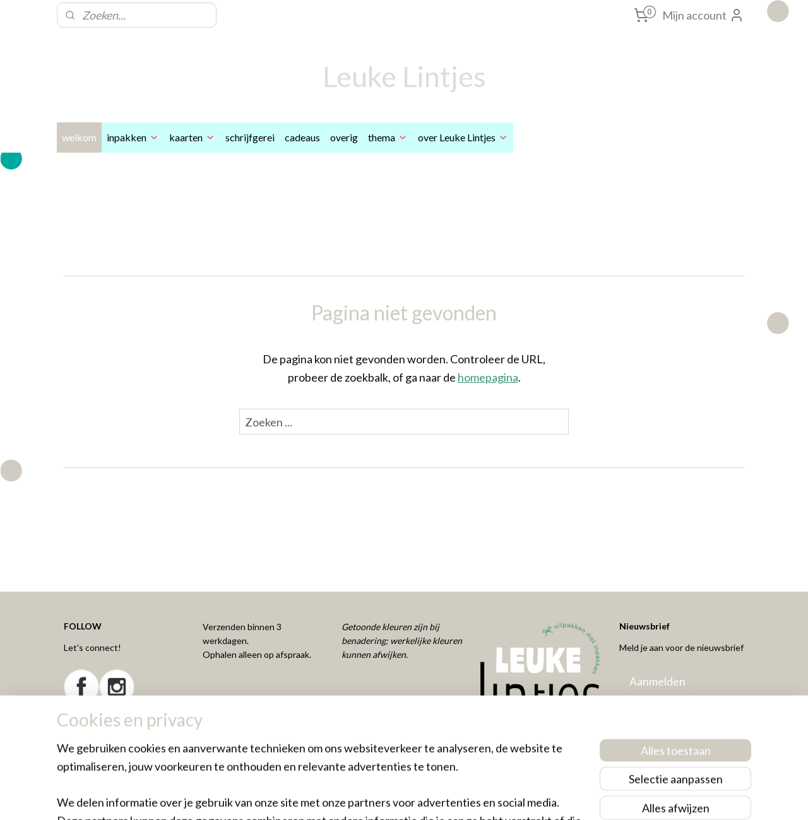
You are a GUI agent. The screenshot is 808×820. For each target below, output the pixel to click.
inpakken (133, 137)
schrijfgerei (250, 137)
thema (388, 137)
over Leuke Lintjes (463, 137)
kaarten (192, 137)
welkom (79, 137)
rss (382, 797)
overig (344, 137)
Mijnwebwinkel (529, 797)
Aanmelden (657, 681)
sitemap (360, 797)
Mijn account (703, 15)
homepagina (488, 377)
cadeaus (302, 137)
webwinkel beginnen (426, 797)
